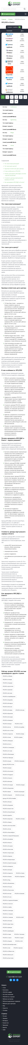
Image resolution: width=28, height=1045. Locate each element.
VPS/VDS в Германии (19, 761)
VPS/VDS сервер (7, 992)
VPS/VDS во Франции (8, 757)
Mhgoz (12, 132)
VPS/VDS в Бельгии (7, 706)
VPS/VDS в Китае (7, 727)
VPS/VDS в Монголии (8, 849)
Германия (5, 1025)
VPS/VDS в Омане (20, 873)
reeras (9, 63)
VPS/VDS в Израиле (7, 795)
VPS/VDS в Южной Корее (9, 812)
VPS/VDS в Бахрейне (8, 700)
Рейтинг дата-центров (9, 1003)
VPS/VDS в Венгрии (7, 781)
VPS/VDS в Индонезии (8, 788)
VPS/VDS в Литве (7, 829)
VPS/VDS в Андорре (7, 683)
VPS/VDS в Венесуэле (8, 954)
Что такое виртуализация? (11, 163)
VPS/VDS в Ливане (7, 822)
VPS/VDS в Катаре (7, 893)
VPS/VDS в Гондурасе (8, 774)
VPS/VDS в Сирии (7, 934)
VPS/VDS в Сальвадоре (8, 747)
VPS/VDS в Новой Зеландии (9, 863)
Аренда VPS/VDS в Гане (8, 764)
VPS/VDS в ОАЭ (19, 941)
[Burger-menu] (26, 14)
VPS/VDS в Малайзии (8, 839)
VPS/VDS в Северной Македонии (11, 835)
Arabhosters (9, 92)
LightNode (9, 47)
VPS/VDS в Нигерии (7, 869)
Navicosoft (9, 40)
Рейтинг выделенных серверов (11, 1001)
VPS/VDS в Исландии (8, 784)
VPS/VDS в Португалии (8, 890)
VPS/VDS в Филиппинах (8, 883)
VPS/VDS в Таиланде (19, 934)
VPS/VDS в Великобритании (9, 944)
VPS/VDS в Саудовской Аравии (10, 900)
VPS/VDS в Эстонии (7, 750)
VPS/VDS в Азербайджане (9, 696)
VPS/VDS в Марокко (7, 856)
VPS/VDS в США (6, 947)
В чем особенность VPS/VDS (12, 171)
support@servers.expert (15, 976)
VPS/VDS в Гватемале (8, 771)
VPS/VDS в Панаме (7, 876)
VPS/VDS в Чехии (7, 737)
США (4, 1029)
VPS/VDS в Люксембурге (9, 832)
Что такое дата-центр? (10, 166)
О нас (4, 987)
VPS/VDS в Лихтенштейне (9, 825)
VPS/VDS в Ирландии (19, 791)
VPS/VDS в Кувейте (7, 815)
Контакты (5, 990)
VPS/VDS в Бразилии (8, 713)
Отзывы (5, 1010)
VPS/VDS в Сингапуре (8, 910)
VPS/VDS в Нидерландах (9, 859)
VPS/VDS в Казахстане (8, 808)
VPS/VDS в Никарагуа (8, 866)
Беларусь (5, 1020)
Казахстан (6, 1023)
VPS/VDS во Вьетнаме (8, 958)
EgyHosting (13, 119)
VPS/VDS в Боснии (19, 710)
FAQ (4, 1005)
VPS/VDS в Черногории (8, 852)
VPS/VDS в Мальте (7, 842)
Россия (5, 1016)
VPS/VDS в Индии (20, 784)
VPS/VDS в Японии (7, 801)
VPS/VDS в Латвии (20, 818)
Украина (5, 1018)
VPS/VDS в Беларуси (8, 703)
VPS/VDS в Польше (7, 886)
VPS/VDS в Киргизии (8, 818)
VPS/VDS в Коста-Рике (8, 730)
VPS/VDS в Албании (7, 676)
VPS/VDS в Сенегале (8, 903)
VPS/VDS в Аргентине (8, 686)
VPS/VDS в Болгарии (8, 717)
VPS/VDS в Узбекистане (8, 951)
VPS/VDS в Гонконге (7, 778)
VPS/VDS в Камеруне (8, 720)
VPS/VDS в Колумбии (19, 727)
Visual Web (9, 74)
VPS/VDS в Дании (18, 737)
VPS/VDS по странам (9, 996)
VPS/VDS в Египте (7, 744)
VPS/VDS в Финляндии (8, 754)
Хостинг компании (8, 994)
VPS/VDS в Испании (7, 920)
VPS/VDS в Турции (19, 937)
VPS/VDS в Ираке (7, 791)
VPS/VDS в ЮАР (20, 917)
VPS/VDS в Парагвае (20, 876)
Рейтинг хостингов (8, 999)
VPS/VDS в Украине (7, 941)
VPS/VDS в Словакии (8, 914)
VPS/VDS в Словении (8, 917)
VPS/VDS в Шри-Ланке (8, 924)
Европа (5, 1027)
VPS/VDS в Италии (19, 795)
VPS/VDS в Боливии (7, 710)
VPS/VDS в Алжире (7, 679)
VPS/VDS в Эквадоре (8, 740)
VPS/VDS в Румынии (19, 893)
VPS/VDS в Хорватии (8, 733)
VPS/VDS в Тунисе (7, 937)
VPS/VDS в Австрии (7, 693)
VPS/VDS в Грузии (7, 761)
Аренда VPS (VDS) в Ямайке (9, 798)
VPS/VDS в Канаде (7, 723)
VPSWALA (9, 52)
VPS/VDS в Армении (7, 689)
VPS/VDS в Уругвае (18, 947)
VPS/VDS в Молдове (8, 846)
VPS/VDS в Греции (7, 767)
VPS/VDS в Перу (6, 880)
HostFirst (9, 36)
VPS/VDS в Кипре (20, 733)
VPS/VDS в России (7, 897)
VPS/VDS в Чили (18, 723)
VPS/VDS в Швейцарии (8, 931)
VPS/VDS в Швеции (7, 927)
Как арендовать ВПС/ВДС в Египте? (14, 182)
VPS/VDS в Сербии (7, 907)
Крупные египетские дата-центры (14, 168)
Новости (5, 1008)
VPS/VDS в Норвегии (8, 873)
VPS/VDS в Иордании (8, 805)
